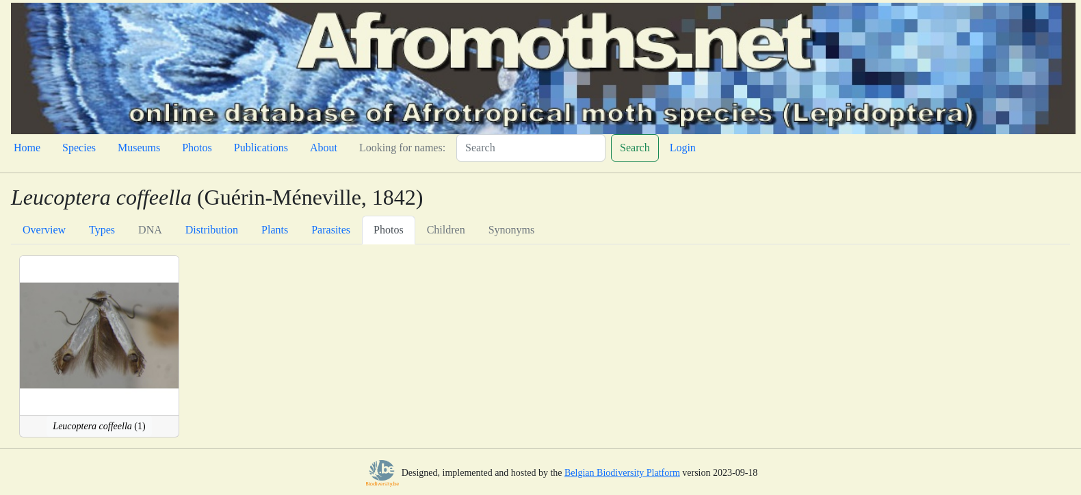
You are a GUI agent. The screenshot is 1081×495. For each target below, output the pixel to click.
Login (683, 147)
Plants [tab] (274, 230)
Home (27, 147)
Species (79, 147)
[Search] (530, 148)
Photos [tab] (389, 230)
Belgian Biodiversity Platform (622, 473)
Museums (139, 147)
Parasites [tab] (330, 230)
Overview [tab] (44, 230)
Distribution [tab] (211, 230)
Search (635, 147)
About (323, 147)
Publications (261, 147)
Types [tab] (102, 230)
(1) (99, 426)
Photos (197, 147)
